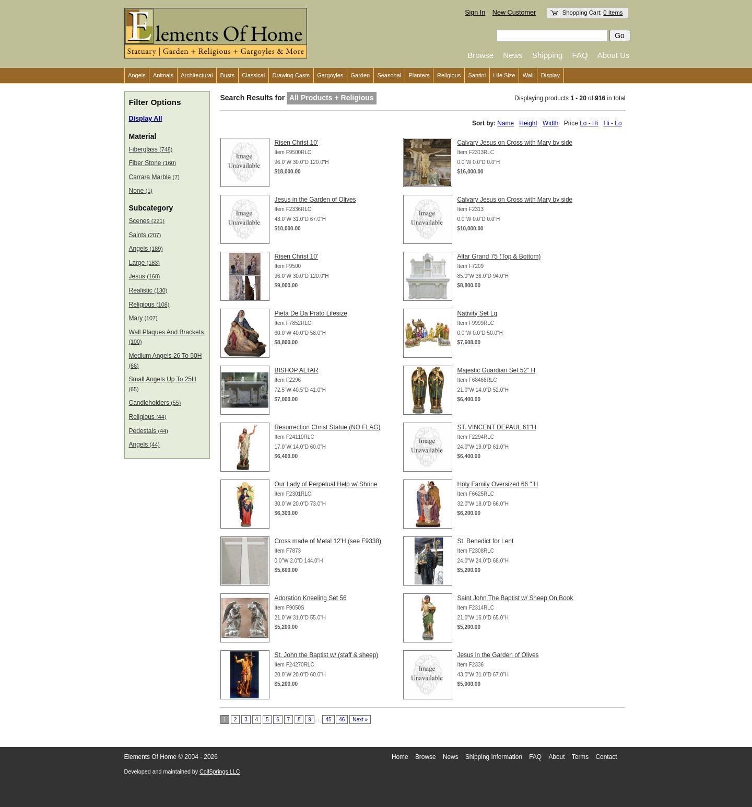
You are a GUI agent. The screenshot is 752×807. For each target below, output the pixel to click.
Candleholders (155, 402)
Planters (418, 75)
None (140, 190)
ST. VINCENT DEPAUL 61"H (496, 427)
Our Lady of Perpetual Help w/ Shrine (326, 484)
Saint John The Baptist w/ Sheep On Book (515, 598)
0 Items (612, 12)
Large (144, 262)
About (556, 757)
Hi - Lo (612, 123)
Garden (360, 75)
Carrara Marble (154, 177)
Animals (163, 75)
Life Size (504, 75)
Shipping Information (493, 757)
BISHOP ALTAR (297, 370)
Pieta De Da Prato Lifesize (311, 313)
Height (528, 123)
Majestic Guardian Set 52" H (496, 370)
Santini (477, 75)
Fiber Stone (153, 163)
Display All (145, 118)
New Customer (514, 12)
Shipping (547, 55)
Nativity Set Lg (477, 313)
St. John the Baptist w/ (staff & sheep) (327, 655)
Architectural (197, 75)
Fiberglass (151, 149)
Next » (360, 719)
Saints (145, 235)
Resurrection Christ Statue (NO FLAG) (328, 427)
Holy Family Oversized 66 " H (497, 484)
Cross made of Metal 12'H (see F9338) (328, 541)
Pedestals (148, 431)
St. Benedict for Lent (485, 541)
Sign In (475, 12)
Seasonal (389, 75)
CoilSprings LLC (219, 771)
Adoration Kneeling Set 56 (311, 598)
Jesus (144, 276)
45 (328, 719)
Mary (143, 318)
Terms (580, 757)
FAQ (580, 55)
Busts (227, 75)
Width (550, 123)
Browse (480, 55)
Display (550, 75)
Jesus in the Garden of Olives (315, 199)
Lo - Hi (589, 123)
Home (400, 757)
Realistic (148, 290)
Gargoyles (330, 75)
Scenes (147, 221)
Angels (137, 75)
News (513, 55)
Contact (606, 757)
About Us (613, 55)
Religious (449, 75)
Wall (528, 75)
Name (505, 123)
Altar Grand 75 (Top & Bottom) (499, 256)
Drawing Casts (291, 75)
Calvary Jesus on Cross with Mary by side (515, 142)
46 (342, 719)
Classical (253, 75)
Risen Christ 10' (297, 142)
